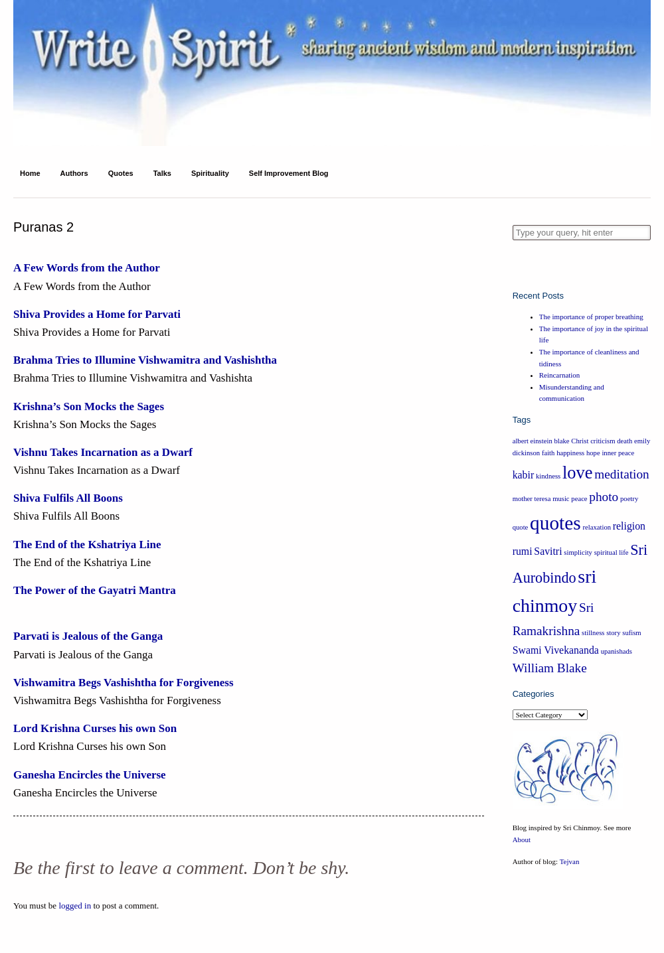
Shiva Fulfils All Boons (68, 498)
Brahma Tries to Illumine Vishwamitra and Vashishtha (145, 360)
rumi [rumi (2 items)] (523, 551)
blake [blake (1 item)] (562, 441)
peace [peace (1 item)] (579, 498)
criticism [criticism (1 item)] (602, 441)
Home (30, 173)
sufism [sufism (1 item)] (631, 632)
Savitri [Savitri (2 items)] (548, 551)
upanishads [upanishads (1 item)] (616, 651)
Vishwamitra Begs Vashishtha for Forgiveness (123, 682)
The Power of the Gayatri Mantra (94, 590)
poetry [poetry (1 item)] (629, 498)
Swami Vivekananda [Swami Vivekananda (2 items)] (556, 650)
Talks (162, 173)
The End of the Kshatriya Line (87, 544)
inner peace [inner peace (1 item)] (618, 453)
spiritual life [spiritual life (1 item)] (611, 552)
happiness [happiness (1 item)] (570, 453)
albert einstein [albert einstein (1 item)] (532, 441)
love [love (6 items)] (577, 472)
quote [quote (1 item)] (521, 527)
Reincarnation (559, 375)
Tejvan (570, 861)
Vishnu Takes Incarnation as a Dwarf (103, 452)
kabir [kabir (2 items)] (524, 474)
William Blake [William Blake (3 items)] (550, 668)
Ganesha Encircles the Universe (89, 775)
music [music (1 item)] (560, 498)
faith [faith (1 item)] (548, 453)
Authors (74, 173)
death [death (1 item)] (624, 441)
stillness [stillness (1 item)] (593, 632)
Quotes (120, 173)
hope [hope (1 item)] (593, 453)
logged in (74, 906)
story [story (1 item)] (613, 632)
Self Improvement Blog (289, 173)
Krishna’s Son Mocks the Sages (88, 406)
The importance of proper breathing (591, 317)
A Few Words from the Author (86, 267)
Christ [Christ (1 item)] (579, 441)
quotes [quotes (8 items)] (555, 523)
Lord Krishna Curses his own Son (95, 728)
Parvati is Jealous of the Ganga (88, 636)
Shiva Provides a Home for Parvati (97, 314)
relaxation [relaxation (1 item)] (596, 527)
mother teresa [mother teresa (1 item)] (532, 498)
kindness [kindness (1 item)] (548, 476)
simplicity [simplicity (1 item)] (578, 552)
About (522, 839)
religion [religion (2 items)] (629, 526)
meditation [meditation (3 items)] (621, 474)
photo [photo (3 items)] (603, 497)
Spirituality (210, 173)
